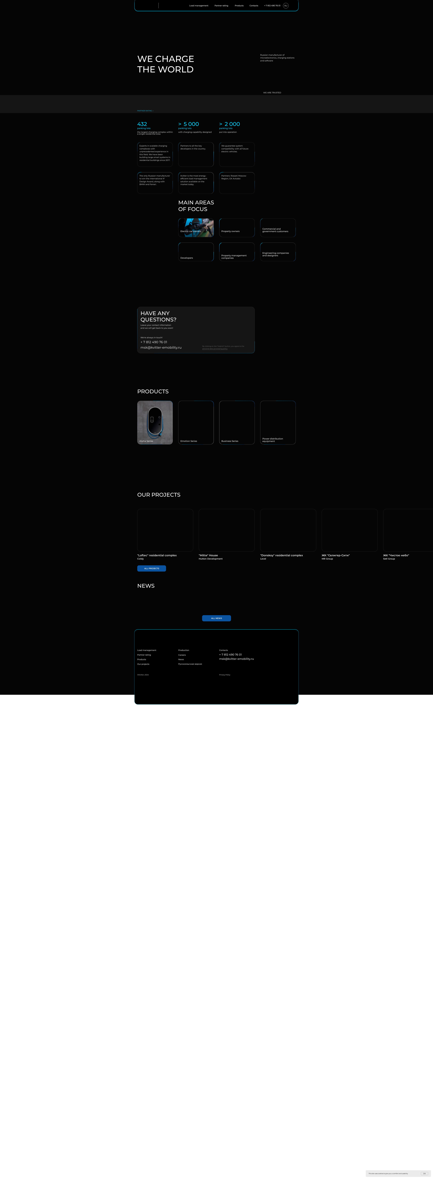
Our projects (143, 664)
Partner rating (221, 5)
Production (183, 650)
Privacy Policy (224, 675)
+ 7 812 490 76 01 (272, 5)
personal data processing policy (215, 349)
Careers (182, 655)
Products (239, 5)
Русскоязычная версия (190, 664)
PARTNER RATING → (145, 111)
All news (216, 618)
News (181, 659)
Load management (198, 5)
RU (285, 6)
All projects (151, 568)
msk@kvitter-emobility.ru (161, 347)
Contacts (254, 5)
